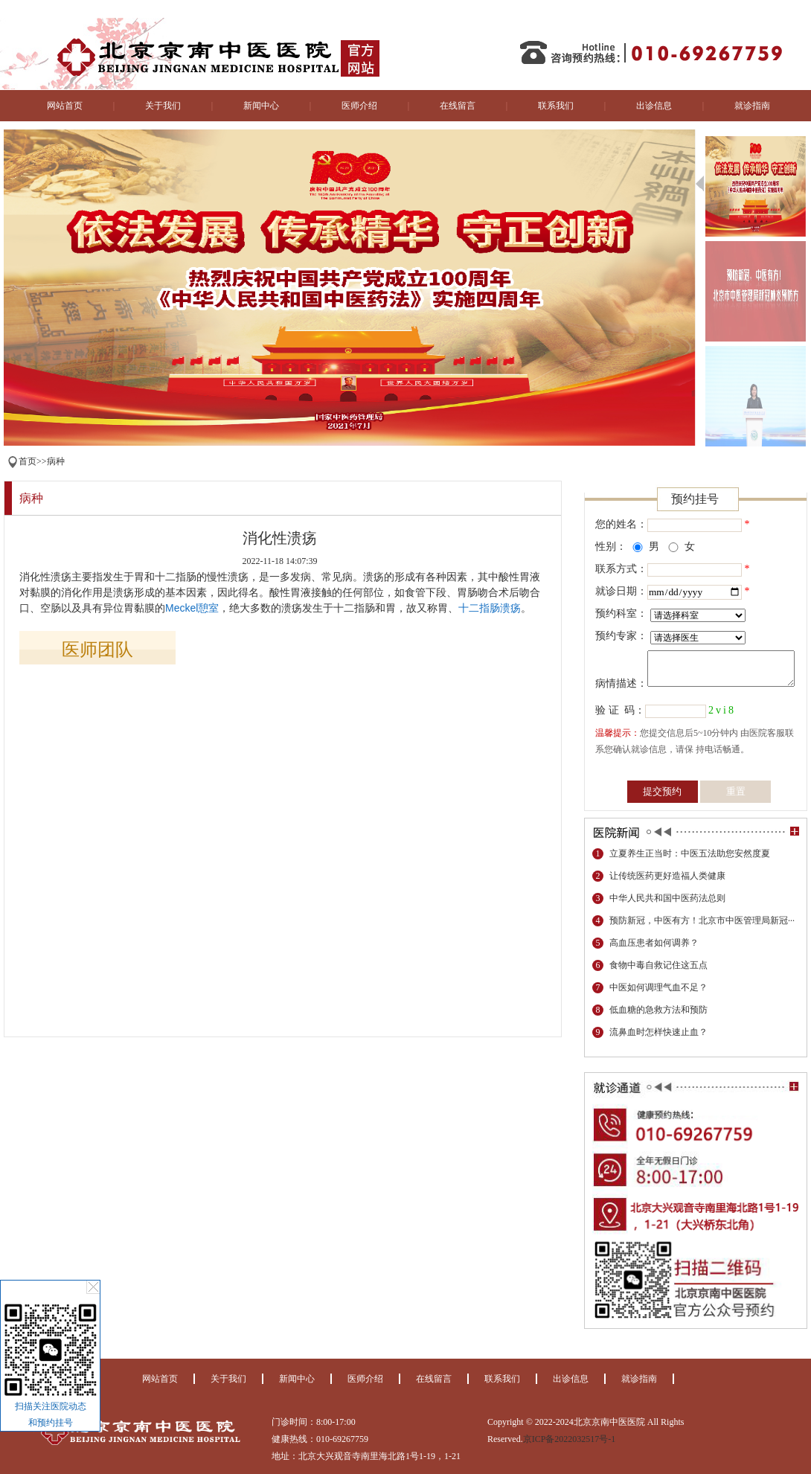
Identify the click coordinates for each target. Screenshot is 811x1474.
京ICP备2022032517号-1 (569, 1439)
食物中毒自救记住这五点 (658, 965)
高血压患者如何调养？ (654, 943)
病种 (56, 461)
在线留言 (457, 105)
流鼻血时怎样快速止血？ (658, 1032)
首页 (27, 461)
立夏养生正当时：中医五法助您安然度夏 (689, 853)
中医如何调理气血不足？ (658, 987)
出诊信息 (654, 105)
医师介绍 (359, 105)
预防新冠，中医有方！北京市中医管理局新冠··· (702, 920)
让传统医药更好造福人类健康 (667, 876)
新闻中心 (261, 105)
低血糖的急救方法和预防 (658, 1009)
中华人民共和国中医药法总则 (667, 898)
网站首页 (65, 105)
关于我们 (163, 105)
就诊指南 (752, 105)
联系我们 (556, 105)
